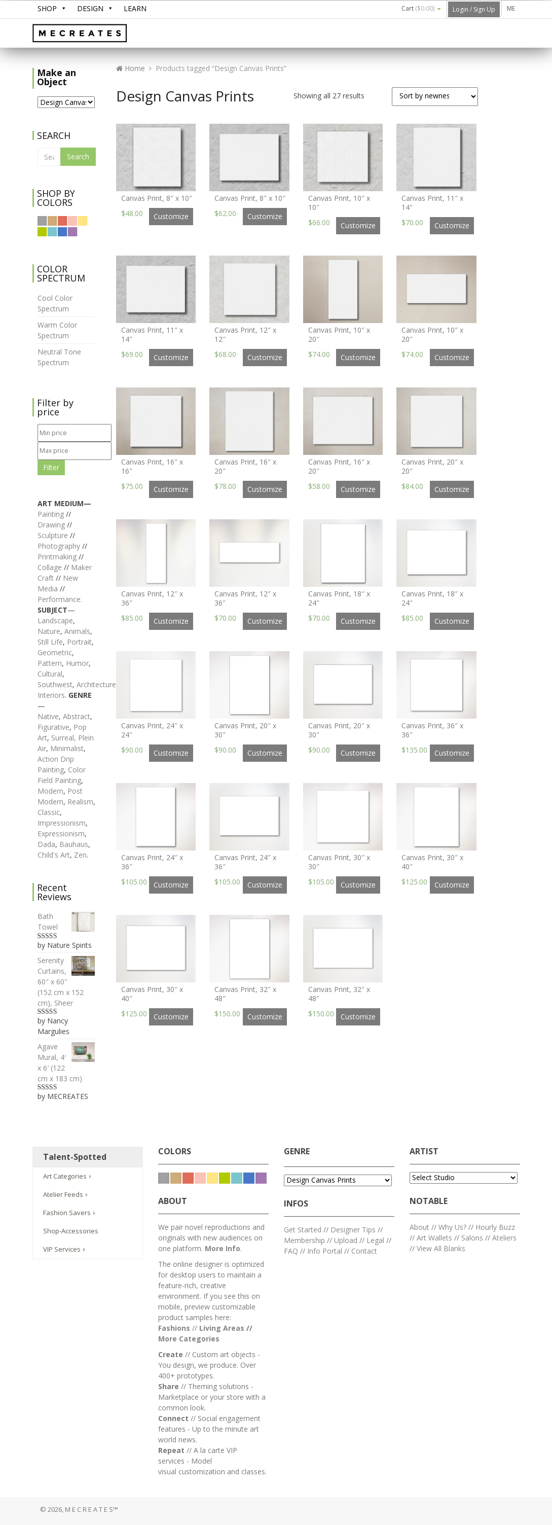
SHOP (47, 8)
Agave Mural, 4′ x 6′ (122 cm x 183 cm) (67, 1062)
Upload (345, 1240)
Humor (77, 663)
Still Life (50, 642)
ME (511, 8)
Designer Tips (353, 1229)
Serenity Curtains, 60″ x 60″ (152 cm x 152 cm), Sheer (67, 981)
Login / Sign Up (474, 9)
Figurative (53, 727)
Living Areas (221, 1328)
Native (48, 716)
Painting (51, 514)
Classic (49, 812)
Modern (50, 791)
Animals (77, 631)
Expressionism (61, 833)
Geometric (55, 652)
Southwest (55, 684)
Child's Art (54, 855)
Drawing (51, 524)
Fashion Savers (70, 1212)
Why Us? (452, 1227)
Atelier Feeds (66, 1194)
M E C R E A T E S (108, 34)
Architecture (96, 684)
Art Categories (68, 1176)
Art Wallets (435, 1238)
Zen (80, 855)
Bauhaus (73, 844)
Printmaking (58, 556)
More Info (222, 1248)
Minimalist (67, 748)
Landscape (55, 620)
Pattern (50, 663)
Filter (51, 467)
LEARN (135, 8)
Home (130, 68)
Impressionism (62, 823)
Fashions (174, 1328)
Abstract (76, 716)
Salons (472, 1238)
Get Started (302, 1229)
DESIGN (90, 8)
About (419, 1227)
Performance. (60, 599)
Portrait (79, 642)
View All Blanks (441, 1248)
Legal (375, 1240)
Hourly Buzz (495, 1227)
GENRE (297, 1151)
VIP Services (65, 1249)
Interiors (51, 695)
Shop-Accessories (70, 1230)
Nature (49, 631)
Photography (59, 546)
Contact (364, 1251)
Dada (46, 844)
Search (78, 156)
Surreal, (63, 737)
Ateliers (504, 1238)
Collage (50, 567)
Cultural (50, 674)
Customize (171, 216)
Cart (421, 8)
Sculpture (53, 535)
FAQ (291, 1251)
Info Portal (324, 1251)
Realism (80, 801)
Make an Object (56, 77)
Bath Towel (67, 921)
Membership (304, 1240)
